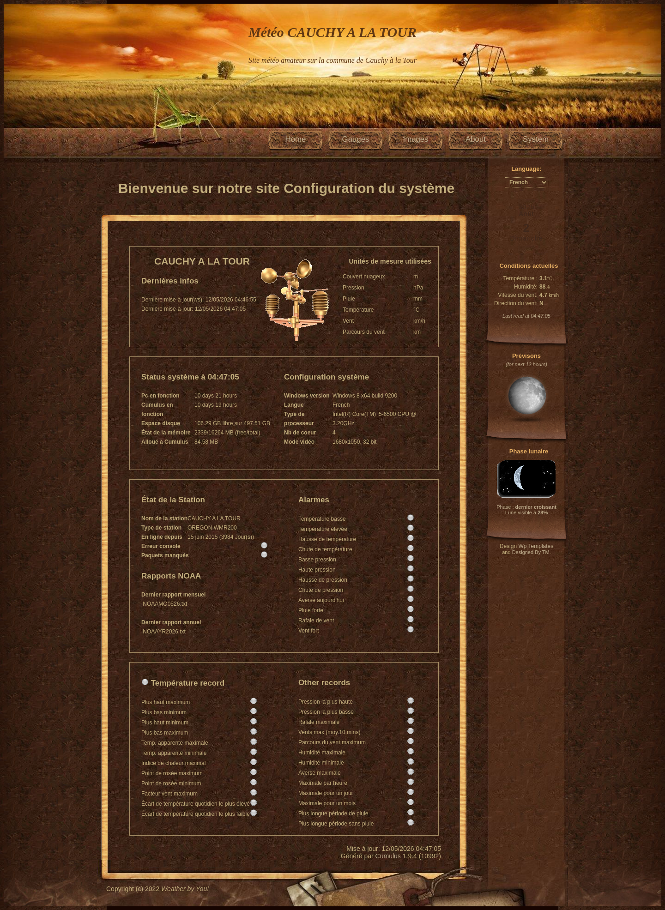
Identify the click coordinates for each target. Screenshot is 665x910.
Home (295, 139)
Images (415, 139)
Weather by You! (185, 888)
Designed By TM (531, 552)
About (476, 139)
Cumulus (388, 856)
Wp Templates (535, 546)
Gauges (355, 139)
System (536, 139)
